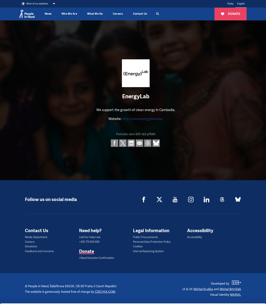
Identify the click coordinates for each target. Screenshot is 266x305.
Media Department (36, 237)
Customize (235, 287)
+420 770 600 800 (89, 242)
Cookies (138, 246)
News (48, 14)
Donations (31, 246)
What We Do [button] (95, 14)
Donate (86, 251)
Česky (230, 3)
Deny (235, 297)
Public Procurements (145, 237)
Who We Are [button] (69, 14)
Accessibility (194, 237)
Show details (57, 300)
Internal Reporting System (148, 251)
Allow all (235, 278)
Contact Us (140, 14)
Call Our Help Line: (90, 237)
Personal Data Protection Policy (152, 242)
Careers (118, 14)
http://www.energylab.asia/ (142, 119)
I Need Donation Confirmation (96, 258)
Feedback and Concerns (39, 251)
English (241, 3)
